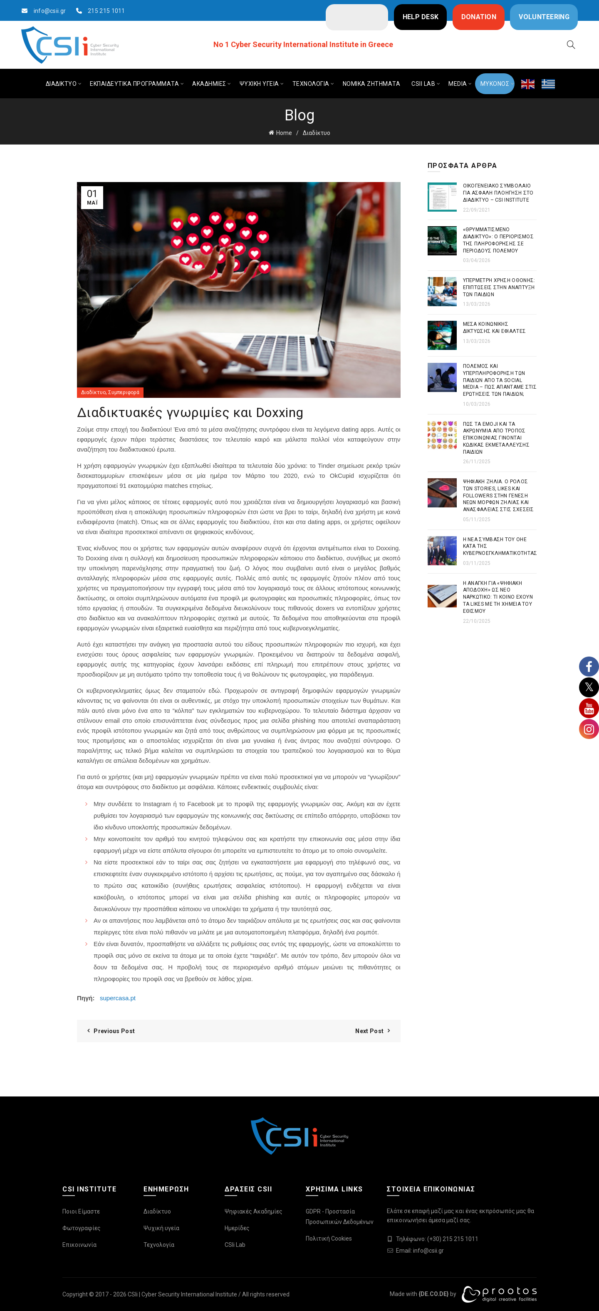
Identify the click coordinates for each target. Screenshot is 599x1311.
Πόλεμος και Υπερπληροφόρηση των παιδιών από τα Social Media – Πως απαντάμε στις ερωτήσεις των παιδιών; (500, 380)
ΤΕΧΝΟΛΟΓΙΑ (310, 83)
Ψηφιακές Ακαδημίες (253, 1211)
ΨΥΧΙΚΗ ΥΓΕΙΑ (259, 83)
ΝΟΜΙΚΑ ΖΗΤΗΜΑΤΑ (372, 83)
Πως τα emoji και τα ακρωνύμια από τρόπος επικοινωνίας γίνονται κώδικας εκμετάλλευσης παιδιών (496, 438)
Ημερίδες (237, 1228)
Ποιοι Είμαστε (81, 1211)
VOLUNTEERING (544, 17)
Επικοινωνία (79, 1244)
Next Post (369, 1031)
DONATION (478, 17)
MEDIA (457, 83)
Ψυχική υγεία (161, 1228)
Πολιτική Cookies (329, 1238)
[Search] (571, 44)
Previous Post (114, 1031)
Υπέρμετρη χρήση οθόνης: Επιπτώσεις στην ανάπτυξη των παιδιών (499, 287)
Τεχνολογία (159, 1244)
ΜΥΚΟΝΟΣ (495, 83)
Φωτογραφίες (81, 1228)
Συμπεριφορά (123, 392)
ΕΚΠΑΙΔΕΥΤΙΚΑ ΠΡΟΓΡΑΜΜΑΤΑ (134, 83)
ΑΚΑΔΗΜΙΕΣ (209, 83)
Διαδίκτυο (316, 133)
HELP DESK (421, 17)
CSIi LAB (423, 83)
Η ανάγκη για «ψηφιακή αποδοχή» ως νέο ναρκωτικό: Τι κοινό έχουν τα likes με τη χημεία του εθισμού (498, 597)
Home (284, 133)
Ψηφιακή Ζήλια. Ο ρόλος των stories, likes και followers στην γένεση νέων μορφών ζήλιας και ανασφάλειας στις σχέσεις (498, 495)
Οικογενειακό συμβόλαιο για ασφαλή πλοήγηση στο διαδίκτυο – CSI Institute (498, 193)
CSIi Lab (235, 1244)
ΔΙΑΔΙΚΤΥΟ (61, 83)
